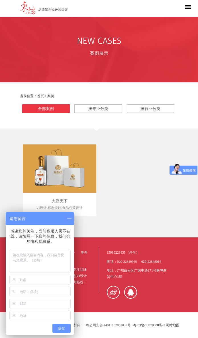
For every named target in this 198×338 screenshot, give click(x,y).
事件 (84, 252)
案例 (50, 96)
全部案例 (46, 109)
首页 (40, 96)
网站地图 (172, 325)
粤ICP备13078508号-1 (149, 325)
